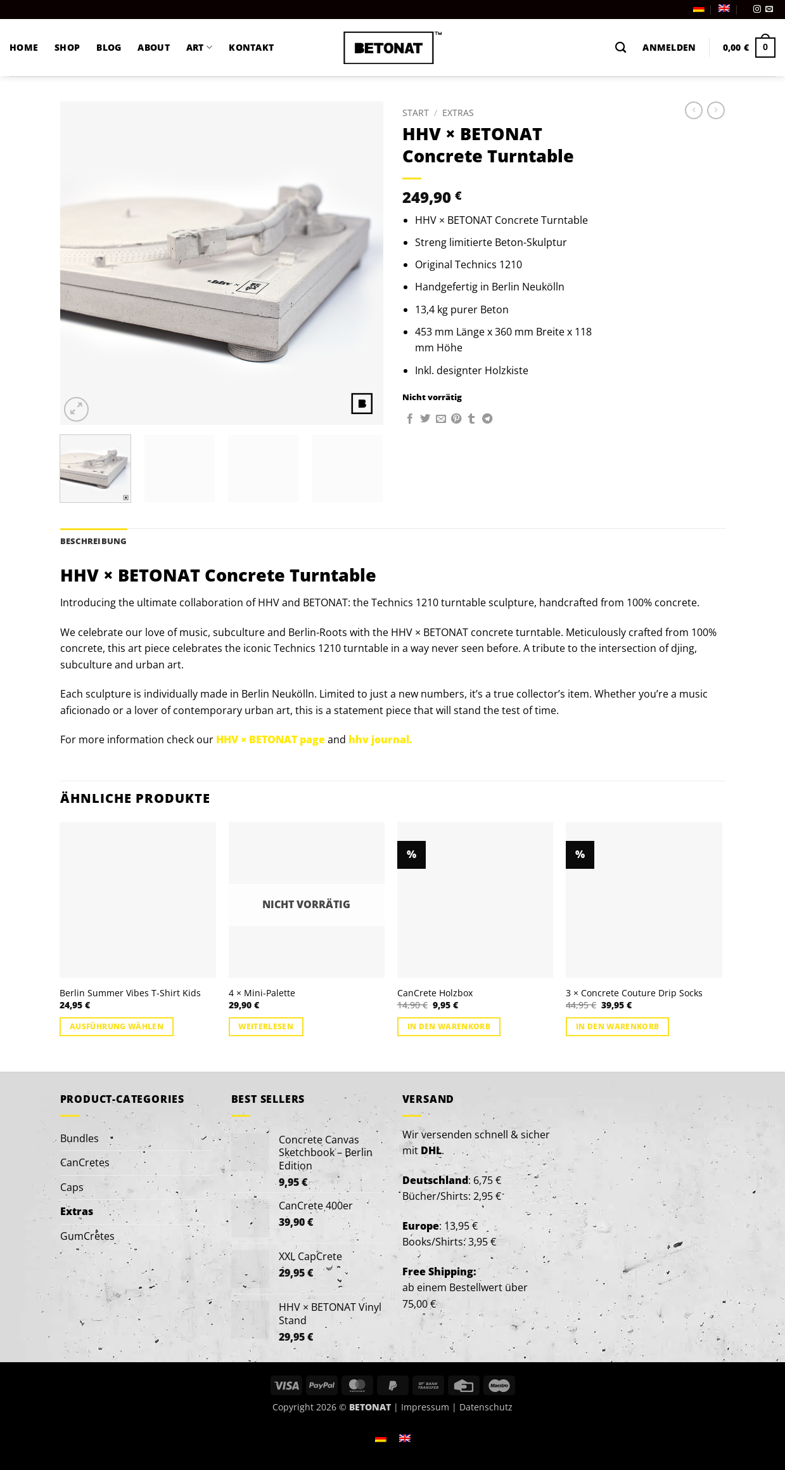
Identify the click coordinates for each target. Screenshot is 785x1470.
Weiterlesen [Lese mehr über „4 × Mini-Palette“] (265, 1026)
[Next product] (694, 110)
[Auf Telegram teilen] (487, 419)
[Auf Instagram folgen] (757, 9)
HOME (24, 47)
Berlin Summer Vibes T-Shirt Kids (130, 993)
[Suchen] (620, 48)
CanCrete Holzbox (435, 993)
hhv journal (378, 739)
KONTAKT (251, 47)
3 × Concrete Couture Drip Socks (634, 993)
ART (199, 47)
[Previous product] (716, 110)
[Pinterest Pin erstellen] (456, 419)
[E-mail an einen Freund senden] (441, 419)
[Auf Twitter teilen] (425, 419)
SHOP (67, 47)
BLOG (108, 47)
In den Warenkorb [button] (449, 1026)
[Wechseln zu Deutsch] (381, 1437)
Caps (72, 1187)
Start (415, 113)
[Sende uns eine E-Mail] (769, 9)
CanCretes (85, 1162)
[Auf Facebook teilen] (410, 419)
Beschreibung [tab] (93, 541)
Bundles (79, 1138)
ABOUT (153, 47)
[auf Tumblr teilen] (471, 419)
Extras (458, 113)
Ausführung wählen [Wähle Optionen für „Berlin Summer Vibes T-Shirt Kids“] (116, 1026)
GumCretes (87, 1236)
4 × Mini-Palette (262, 993)
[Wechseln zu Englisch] (724, 8)
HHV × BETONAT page (270, 739)
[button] (669, 47)
